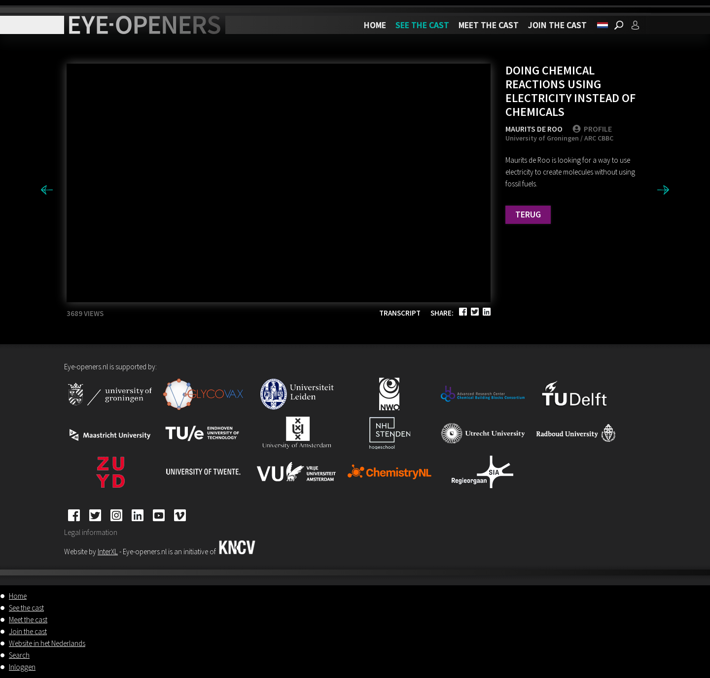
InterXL (108, 551)
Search (19, 655)
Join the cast (557, 25)
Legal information (90, 532)
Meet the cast (489, 25)
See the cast (422, 25)
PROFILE (592, 129)
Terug (528, 214)
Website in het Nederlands (47, 643)
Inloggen (22, 667)
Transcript (400, 313)
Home (375, 25)
